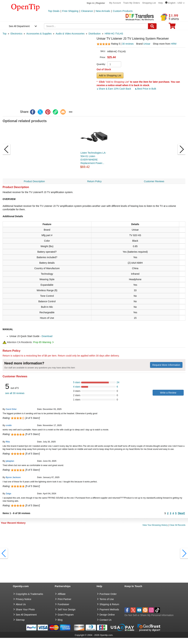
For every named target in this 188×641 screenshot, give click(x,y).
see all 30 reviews (14, 393)
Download (47, 336)
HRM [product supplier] (173, 43)
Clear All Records (177, 525)
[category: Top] (5, 33)
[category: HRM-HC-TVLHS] (114, 33)
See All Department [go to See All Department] (26, 614)
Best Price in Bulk (145, 88)
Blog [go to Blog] (60, 619)
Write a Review (168, 392)
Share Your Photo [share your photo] (25, 609)
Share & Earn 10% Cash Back (114, 88)
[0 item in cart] (172, 27)
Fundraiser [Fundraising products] (63, 604)
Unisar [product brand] (146, 43)
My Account (115, 3)
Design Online (107, 614)
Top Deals (54, 10)
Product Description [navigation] (34, 181)
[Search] (152, 26)
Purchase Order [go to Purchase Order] (108, 594)
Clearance (87, 10)
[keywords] (96, 26)
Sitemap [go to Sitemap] (20, 619)
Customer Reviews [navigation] (154, 181)
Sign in (90, 3)
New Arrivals (103, 10)
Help (160, 3)
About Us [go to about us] (21, 604)
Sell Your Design (66, 609)
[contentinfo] (25, 7)
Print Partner (64, 599)
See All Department (19, 26)
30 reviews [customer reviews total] (128, 43)
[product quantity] (114, 64)
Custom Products (123, 10)
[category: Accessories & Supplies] (39, 33)
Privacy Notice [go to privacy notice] (23, 599)
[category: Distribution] (95, 33)
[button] (175, 3)
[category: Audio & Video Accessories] (70, 33)
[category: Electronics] (16, 33)
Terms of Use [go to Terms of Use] (107, 599)
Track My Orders (131, 3)
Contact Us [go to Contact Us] (106, 619)
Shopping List (149, 3)
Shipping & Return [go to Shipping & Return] (109, 604)
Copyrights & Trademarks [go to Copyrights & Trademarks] (29, 594)
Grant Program (66, 614)
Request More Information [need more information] (166, 365)
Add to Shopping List (110, 75)
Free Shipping (70, 10)
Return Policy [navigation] (94, 181)
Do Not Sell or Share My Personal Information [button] (148, 615)
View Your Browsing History (155, 525)
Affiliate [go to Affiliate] (62, 594)
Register (100, 3)
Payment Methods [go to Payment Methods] (109, 609)
